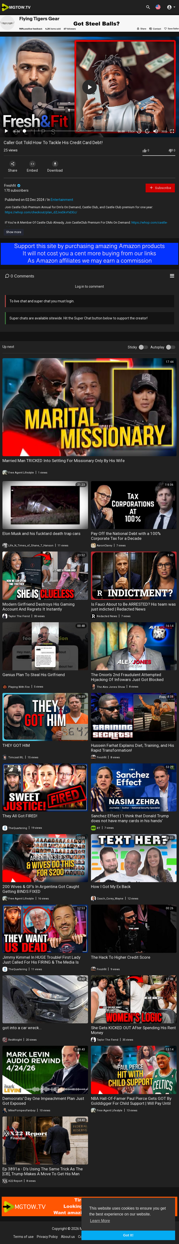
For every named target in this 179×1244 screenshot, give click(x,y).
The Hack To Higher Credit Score (120, 957)
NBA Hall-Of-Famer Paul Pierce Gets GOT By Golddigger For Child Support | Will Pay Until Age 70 (131, 1103)
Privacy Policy (47, 1237)
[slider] (68, 130)
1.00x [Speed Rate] (131, 131)
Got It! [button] (128, 1235)
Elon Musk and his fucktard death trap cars (41, 533)
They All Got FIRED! (19, 815)
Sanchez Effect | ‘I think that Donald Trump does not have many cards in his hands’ (130, 818)
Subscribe (160, 188)
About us (68, 1237)
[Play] (6, 131)
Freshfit (12, 186)
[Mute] (155, 131)
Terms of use (23, 1237)
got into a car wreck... (22, 1027)
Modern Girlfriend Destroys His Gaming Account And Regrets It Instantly (38, 607)
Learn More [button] (100, 1221)
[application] (89, 87)
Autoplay (157, 347)
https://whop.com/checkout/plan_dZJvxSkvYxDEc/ (41, 212)
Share (12, 166)
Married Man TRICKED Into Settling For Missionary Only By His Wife (63, 460)
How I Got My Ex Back (110, 886)
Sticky (132, 347)
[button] (158, 7)
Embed (32, 166)
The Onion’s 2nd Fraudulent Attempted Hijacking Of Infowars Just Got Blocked (127, 677)
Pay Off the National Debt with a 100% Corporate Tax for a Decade (126, 536)
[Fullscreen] (172, 131)
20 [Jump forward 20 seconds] (147, 131)
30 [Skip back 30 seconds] (139, 131)
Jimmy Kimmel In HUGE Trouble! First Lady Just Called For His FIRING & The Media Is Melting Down (41, 962)
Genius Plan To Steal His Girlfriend (33, 674)
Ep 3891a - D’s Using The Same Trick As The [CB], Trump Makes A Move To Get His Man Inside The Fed (42, 1173)
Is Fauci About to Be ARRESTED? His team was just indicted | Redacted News (133, 607)
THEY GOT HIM (16, 745)
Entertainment (62, 200)
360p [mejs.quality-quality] (164, 131)
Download (55, 166)
